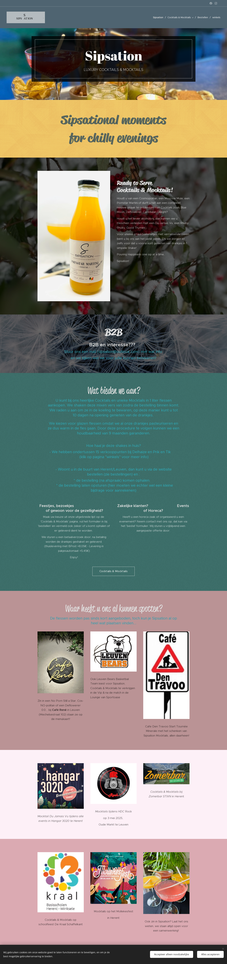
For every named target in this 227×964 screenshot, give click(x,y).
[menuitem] (159, 17)
